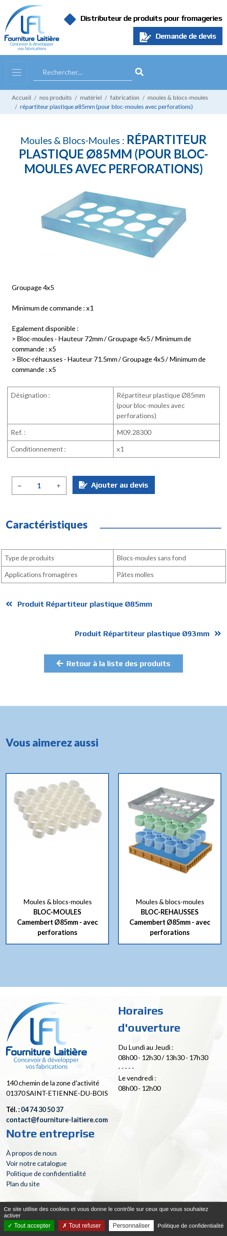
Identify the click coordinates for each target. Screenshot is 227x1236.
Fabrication (124, 97)
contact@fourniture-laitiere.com (57, 1119)
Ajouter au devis (113, 484)
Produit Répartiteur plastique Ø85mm (79, 603)
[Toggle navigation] (16, 72)
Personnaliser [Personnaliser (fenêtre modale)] (131, 1225)
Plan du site (23, 1184)
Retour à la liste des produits (113, 663)
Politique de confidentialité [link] (191, 1225)
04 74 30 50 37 (42, 1109)
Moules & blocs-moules (178, 97)
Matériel (91, 97)
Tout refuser (81, 1225)
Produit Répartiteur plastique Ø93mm (148, 633)
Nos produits (55, 97)
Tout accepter (29, 1225)
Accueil (21, 97)
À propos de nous (31, 1153)
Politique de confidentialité (46, 1173)
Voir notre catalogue (36, 1163)
